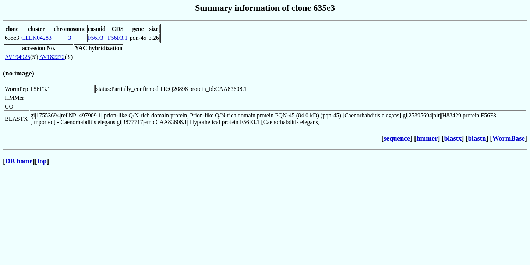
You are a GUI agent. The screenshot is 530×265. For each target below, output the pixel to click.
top (42, 161)
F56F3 (95, 38)
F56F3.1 (118, 38)
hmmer (427, 138)
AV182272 (52, 57)
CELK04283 (36, 38)
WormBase (508, 138)
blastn (477, 138)
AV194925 (17, 57)
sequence (397, 138)
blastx (453, 138)
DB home (18, 161)
